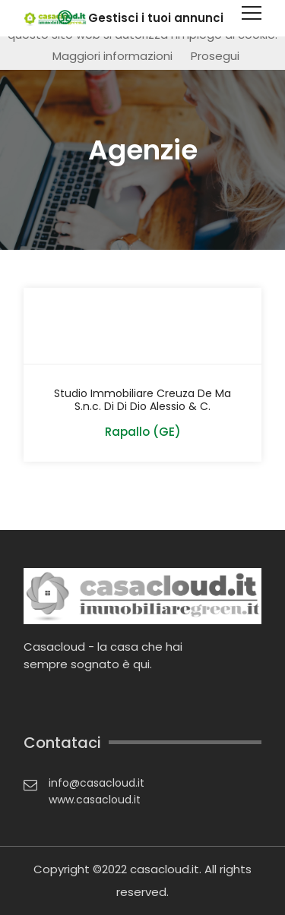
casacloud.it (164, 869)
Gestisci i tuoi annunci (155, 18)
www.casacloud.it (95, 799)
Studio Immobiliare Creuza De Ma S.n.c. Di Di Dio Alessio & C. (142, 400)
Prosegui (215, 56)
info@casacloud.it (96, 782)
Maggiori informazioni (112, 56)
